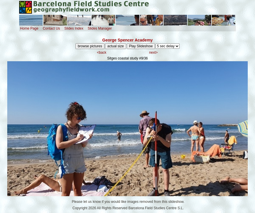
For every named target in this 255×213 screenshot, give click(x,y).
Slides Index (73, 28)
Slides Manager (100, 28)
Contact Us (51, 28)
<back (101, 52)
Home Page (29, 28)
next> (153, 52)
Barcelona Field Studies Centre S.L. (156, 208)
